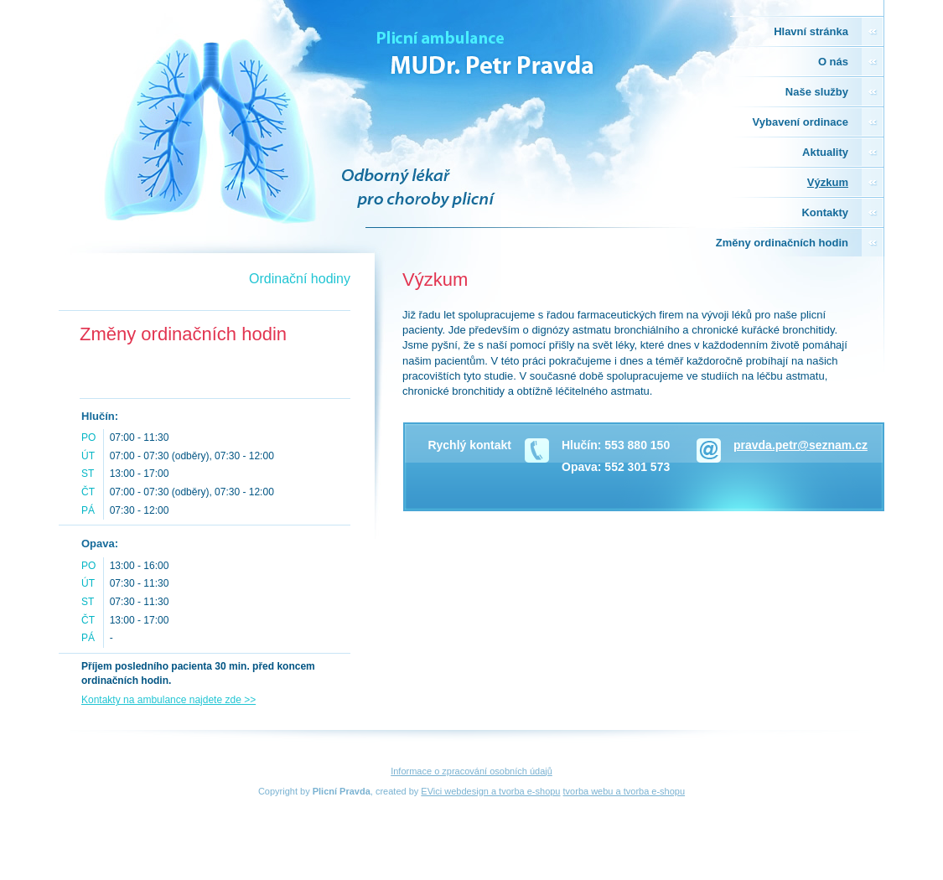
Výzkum (827, 182)
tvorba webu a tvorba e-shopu (624, 791)
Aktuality (825, 152)
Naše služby (816, 91)
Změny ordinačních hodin (782, 242)
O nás (833, 61)
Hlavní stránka (811, 31)
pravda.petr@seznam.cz (800, 445)
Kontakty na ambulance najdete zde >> (168, 700)
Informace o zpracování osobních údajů (471, 771)
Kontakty (824, 212)
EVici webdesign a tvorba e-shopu (490, 791)
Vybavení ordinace (800, 122)
